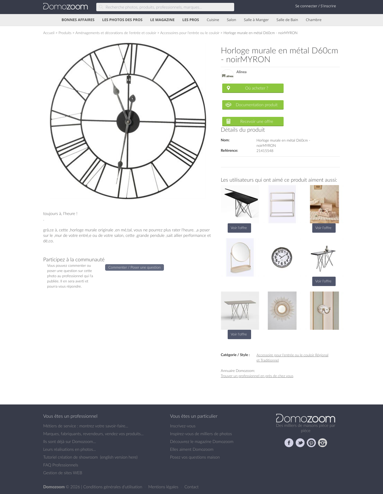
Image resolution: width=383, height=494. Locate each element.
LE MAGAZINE (162, 19)
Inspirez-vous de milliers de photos (201, 433)
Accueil (48, 32)
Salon (231, 19)
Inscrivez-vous (183, 426)
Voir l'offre (239, 227)
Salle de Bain (287, 19)
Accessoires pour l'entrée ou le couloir (190, 32)
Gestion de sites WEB (62, 473)
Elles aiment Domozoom (192, 449)
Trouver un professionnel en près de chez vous (257, 375)
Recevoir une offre (256, 121)
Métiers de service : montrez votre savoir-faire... (85, 426)
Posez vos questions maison (195, 457)
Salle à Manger (256, 19)
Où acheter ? (256, 88)
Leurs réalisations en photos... (69, 449)
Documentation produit (257, 104)
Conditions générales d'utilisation (113, 487)
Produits (65, 32)
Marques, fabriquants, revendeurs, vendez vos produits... (93, 433)
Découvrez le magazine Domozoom (202, 441)
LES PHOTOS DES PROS (122, 19)
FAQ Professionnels (60, 465)
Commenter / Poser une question (134, 267)
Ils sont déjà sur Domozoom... (69, 441)
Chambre (313, 19)
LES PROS (190, 19)
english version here (118, 457)
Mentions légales (164, 487)
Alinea (242, 71)
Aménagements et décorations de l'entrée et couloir (115, 32)
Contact (191, 487)
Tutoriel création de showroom (70, 457)
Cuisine (213, 19)
